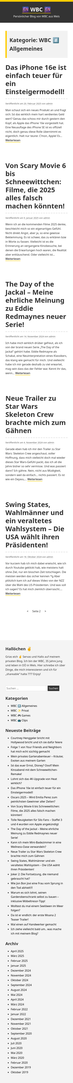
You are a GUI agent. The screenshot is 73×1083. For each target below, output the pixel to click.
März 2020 (17, 1058)
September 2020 (21, 1033)
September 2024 (21, 985)
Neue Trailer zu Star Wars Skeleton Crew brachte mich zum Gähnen (35, 414)
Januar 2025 (18, 965)
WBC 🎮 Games (20, 715)
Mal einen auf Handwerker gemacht (33, 924)
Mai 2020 (16, 1053)
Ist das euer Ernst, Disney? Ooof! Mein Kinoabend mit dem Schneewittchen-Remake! (35, 770)
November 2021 (21, 1024)
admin (49, 103)
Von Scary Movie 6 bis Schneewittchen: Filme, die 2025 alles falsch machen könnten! (35, 185)
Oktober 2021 (19, 1028)
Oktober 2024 (19, 980)
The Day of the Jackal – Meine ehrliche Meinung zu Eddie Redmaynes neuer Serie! (35, 304)
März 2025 (17, 956)
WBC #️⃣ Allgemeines (24, 706)
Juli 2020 (16, 1043)
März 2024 (17, 1004)
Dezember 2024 (21, 970)
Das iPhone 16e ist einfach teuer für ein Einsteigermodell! (35, 79)
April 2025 (17, 951)
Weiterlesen (12, 140)
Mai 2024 (16, 995)
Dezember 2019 (21, 1067)
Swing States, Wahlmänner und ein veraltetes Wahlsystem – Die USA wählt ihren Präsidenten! (34, 524)
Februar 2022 (19, 1009)
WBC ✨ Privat (20, 710)
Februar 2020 (19, 1062)
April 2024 (17, 999)
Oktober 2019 (19, 1072)
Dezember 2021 (21, 1019)
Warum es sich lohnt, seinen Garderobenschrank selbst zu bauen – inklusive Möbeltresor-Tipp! (35, 897)
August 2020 (19, 1038)
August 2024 (19, 990)
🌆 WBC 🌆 (36, 9)
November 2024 (21, 975)
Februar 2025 (19, 961)
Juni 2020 (16, 1048)
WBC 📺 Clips (19, 720)
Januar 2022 (18, 1014)
